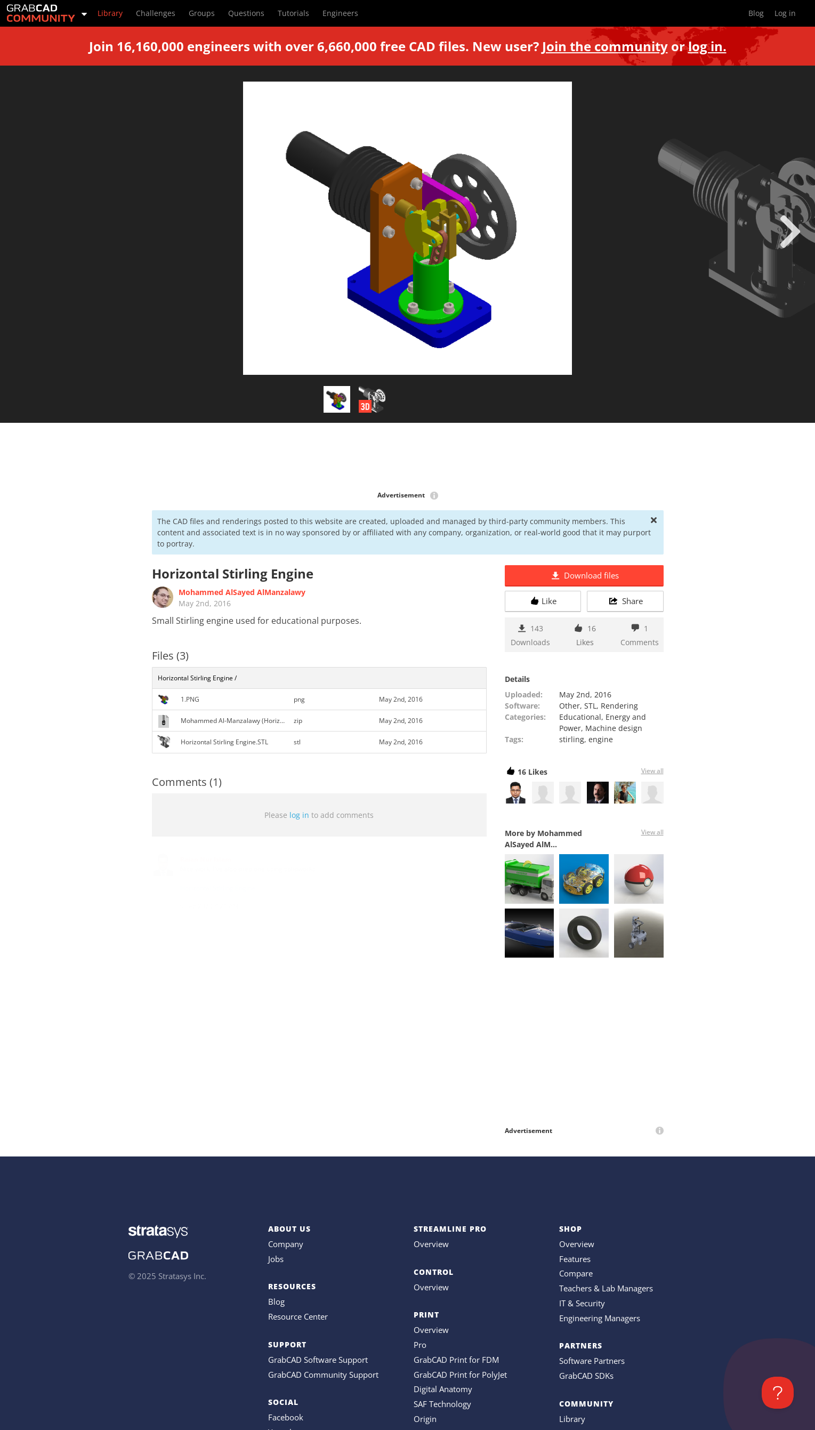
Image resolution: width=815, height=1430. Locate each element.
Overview (431, 1244)
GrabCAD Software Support (318, 1359)
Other (569, 706)
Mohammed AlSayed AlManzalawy (242, 592)
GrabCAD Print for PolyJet (460, 1374)
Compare (576, 1273)
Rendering (619, 706)
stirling (571, 739)
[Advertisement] (408, 457)
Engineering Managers (599, 1318)
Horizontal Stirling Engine (217, 888)
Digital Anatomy (443, 1389)
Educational (580, 717)
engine (600, 739)
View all (652, 770)
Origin (425, 1418)
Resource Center (298, 1316)
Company (285, 1244)
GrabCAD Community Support (323, 1374)
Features (575, 1259)
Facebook (285, 1417)
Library (572, 1418)
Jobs (276, 1259)
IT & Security (582, 1303)
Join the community (605, 46)
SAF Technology (442, 1404)
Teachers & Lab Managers (606, 1288)
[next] (790, 231)
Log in (785, 13)
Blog (276, 1301)
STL (590, 706)
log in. (707, 46)
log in (299, 815)
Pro (420, 1344)
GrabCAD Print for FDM (456, 1359)
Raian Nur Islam (205, 859)
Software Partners (592, 1360)
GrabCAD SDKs (586, 1375)
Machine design (613, 728)
